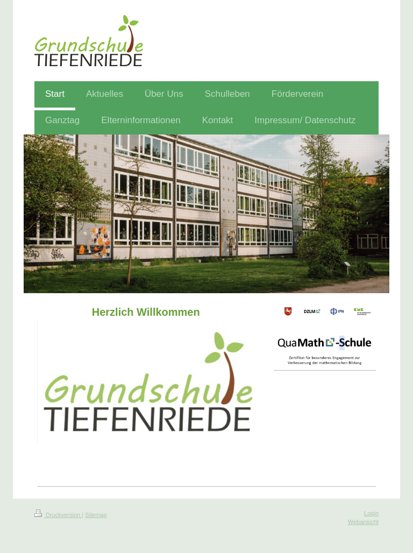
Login (371, 513)
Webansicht (363, 522)
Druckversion (58, 515)
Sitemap (95, 515)
